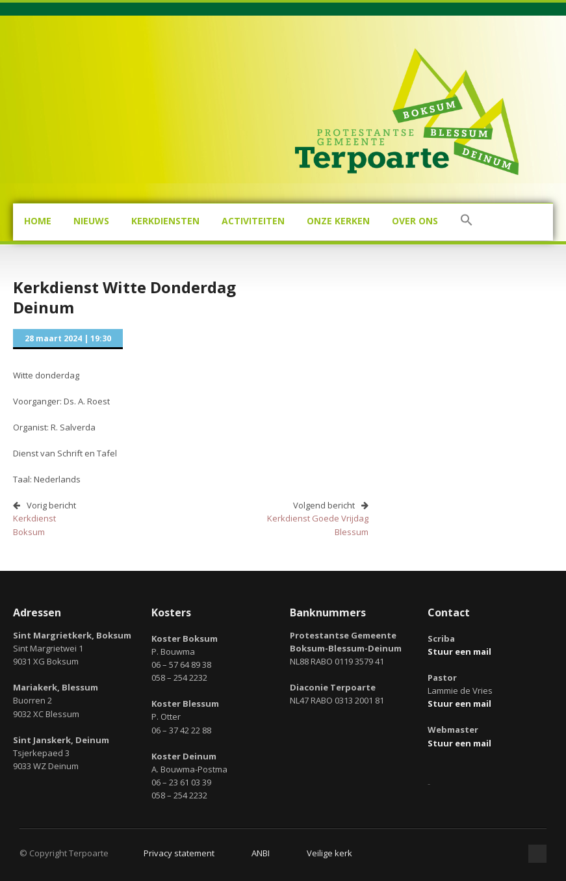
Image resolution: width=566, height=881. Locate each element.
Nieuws (91, 221)
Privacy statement (179, 853)
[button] (466, 222)
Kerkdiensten (165, 221)
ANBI (260, 853)
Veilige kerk (329, 853)
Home (37, 221)
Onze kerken (338, 221)
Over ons (415, 221)
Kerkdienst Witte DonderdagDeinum (124, 297)
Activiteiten (253, 221)
